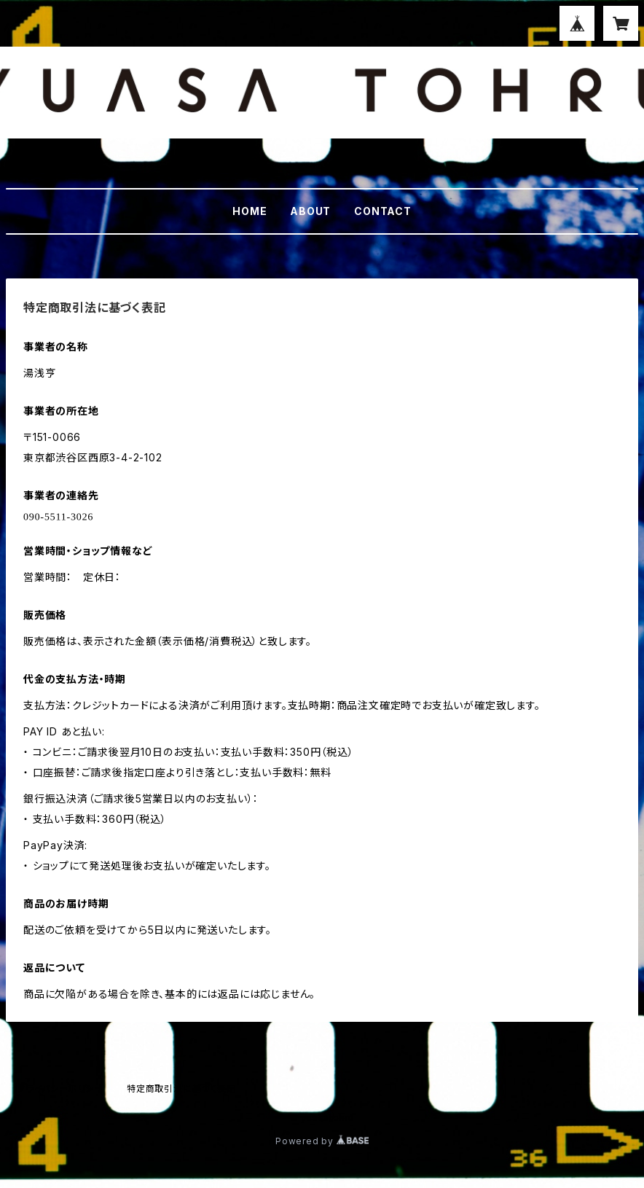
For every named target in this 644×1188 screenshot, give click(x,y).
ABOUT (310, 211)
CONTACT (383, 211)
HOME (249, 211)
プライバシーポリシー (60, 1088)
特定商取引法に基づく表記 (181, 1088)
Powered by (322, 1141)
